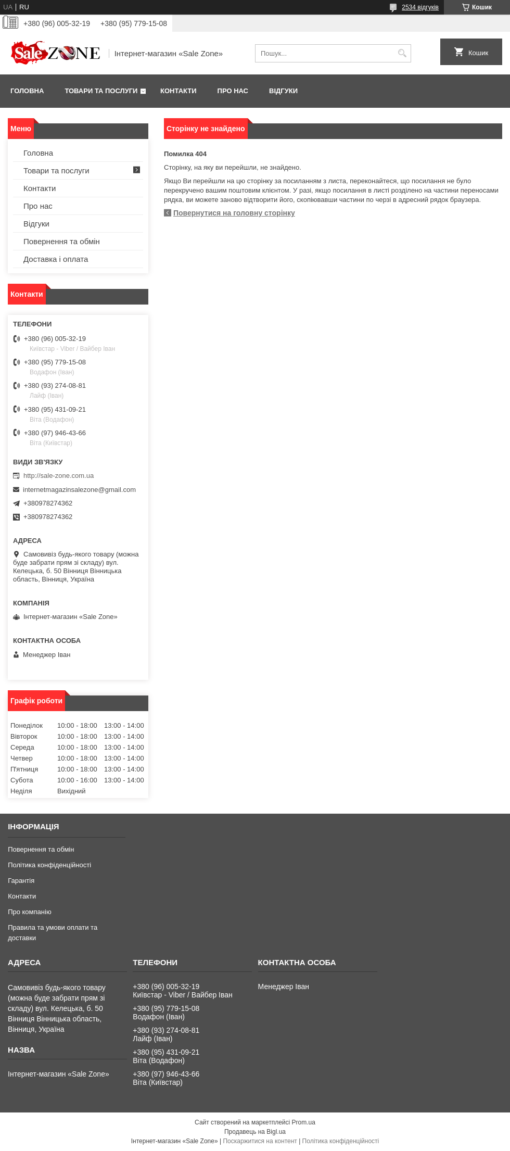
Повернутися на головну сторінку (234, 213)
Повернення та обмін (61, 241)
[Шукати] (402, 53)
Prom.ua (303, 1122)
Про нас (233, 91)
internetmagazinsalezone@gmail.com (79, 490)
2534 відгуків (420, 7)
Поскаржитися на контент (260, 1141)
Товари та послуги (101, 91)
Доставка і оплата (55, 259)
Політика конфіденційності (49, 865)
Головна (27, 91)
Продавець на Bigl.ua (255, 1131)
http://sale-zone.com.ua (58, 475)
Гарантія (21, 880)
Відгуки (283, 91)
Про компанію (30, 912)
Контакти (178, 91)
